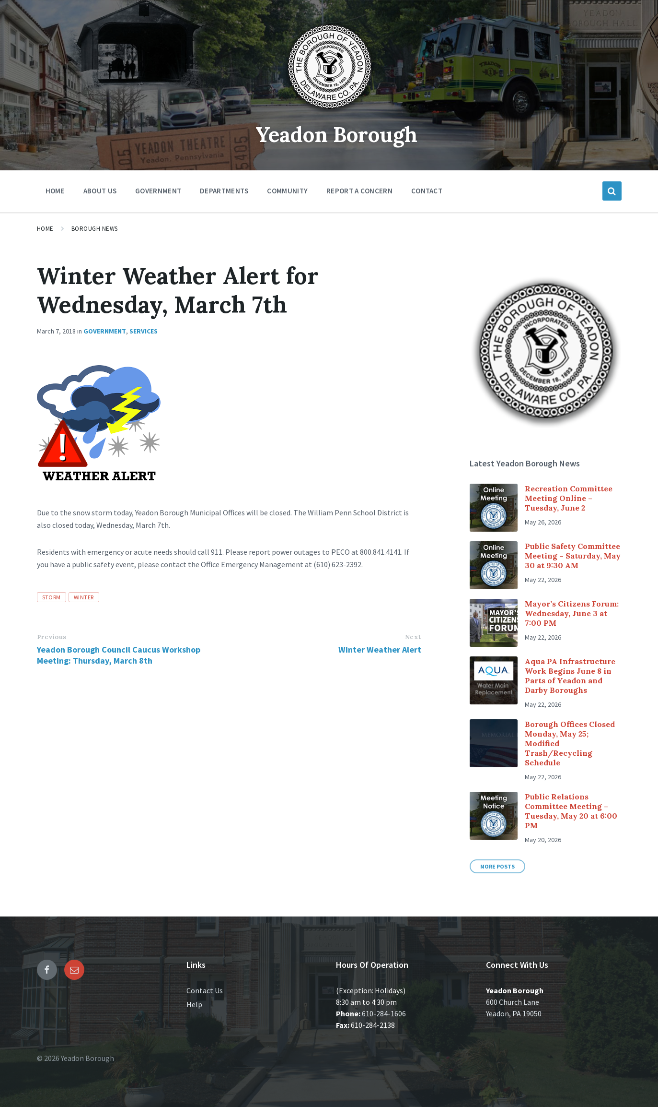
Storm (51, 597)
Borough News (94, 229)
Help (194, 1004)
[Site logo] (329, 112)
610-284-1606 (384, 1013)
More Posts (497, 866)
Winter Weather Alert (379, 649)
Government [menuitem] (158, 190)
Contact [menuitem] (426, 190)
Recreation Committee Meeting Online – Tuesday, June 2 (568, 498)
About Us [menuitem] (99, 190)
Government (104, 331)
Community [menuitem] (287, 190)
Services (143, 331)
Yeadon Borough (336, 133)
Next (413, 637)
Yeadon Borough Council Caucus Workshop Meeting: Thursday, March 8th (118, 655)
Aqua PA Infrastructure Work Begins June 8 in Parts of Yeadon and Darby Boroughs (570, 675)
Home (45, 229)
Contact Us (204, 990)
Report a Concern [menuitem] (359, 190)
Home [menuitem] (55, 190)
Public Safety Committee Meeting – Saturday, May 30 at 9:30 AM (573, 555)
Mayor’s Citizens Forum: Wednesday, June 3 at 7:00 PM (572, 613)
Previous (52, 637)
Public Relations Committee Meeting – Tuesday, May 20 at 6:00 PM (571, 811)
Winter (84, 597)
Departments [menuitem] (224, 190)
